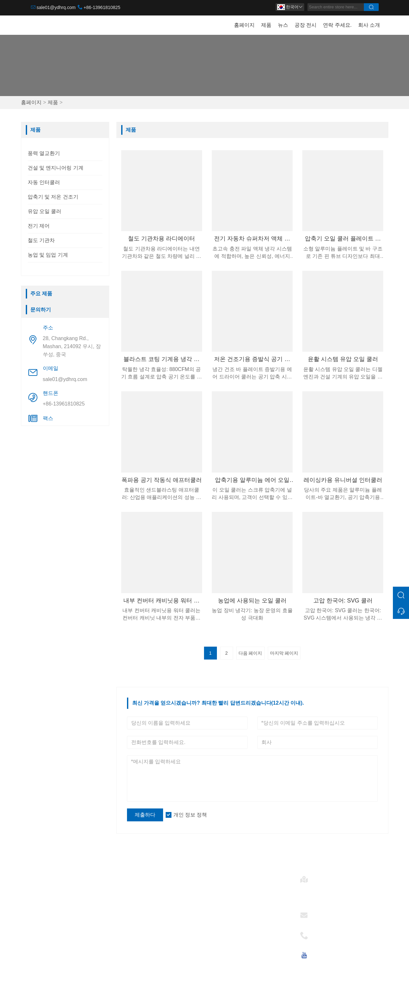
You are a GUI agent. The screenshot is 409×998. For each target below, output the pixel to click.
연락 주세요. (337, 25)
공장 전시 (305, 25)
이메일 (322, 913)
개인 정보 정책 (190, 814)
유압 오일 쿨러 (45, 211)
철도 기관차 (41, 240)
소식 (125, 908)
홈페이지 (244, 25)
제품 (266, 25)
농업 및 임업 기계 (48, 255)
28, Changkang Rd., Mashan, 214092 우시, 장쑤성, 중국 (72, 346)
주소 (320, 877)
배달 (125, 887)
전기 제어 (39, 226)
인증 (125, 918)
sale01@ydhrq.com (56, 7)
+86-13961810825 (101, 7)
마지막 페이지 (284, 653)
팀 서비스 (131, 898)
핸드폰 (322, 933)
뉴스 (283, 25)
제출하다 (145, 814)
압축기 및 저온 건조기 (53, 197)
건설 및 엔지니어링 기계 (55, 168)
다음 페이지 (250, 653)
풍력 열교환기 (44, 153)
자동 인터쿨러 (44, 182)
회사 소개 (369, 25)
